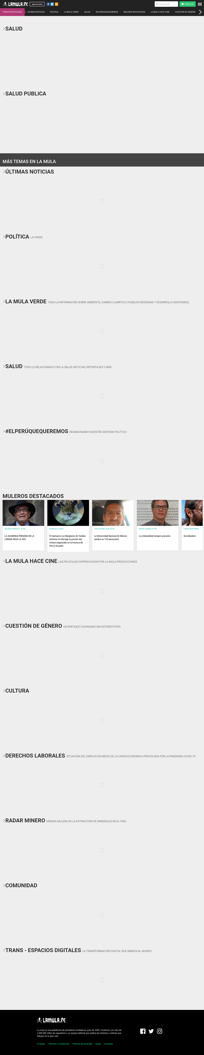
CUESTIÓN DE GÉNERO (185, 12)
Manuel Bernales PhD (148, 529)
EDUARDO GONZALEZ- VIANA (15, 529)
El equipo (41, 1044)
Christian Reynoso (191, 529)
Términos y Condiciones (58, 1044)
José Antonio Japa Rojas (104, 529)
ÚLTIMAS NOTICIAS (36, 12)
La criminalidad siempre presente (154, 536)
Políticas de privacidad (82, 1044)
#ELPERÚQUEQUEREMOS (107, 12)
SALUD (87, 12)
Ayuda (98, 1044)
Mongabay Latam (56, 529)
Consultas (108, 1044)
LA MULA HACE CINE (160, 12)
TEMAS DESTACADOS (12, 12)
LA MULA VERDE (71, 12)
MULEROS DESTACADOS (134, 12)
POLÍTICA (54, 12)
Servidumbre (190, 536)
